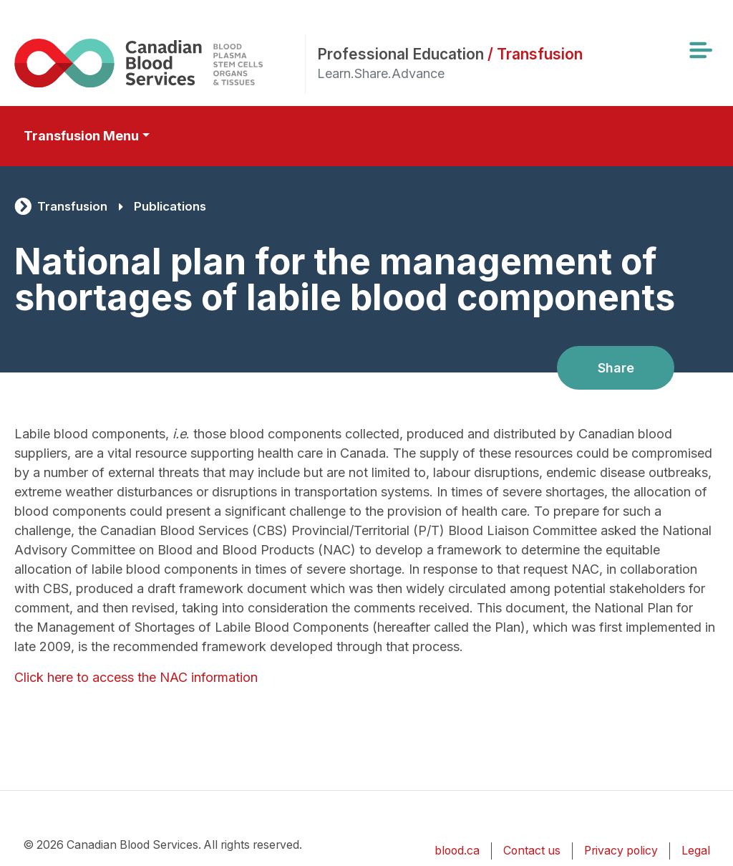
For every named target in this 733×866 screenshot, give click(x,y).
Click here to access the (87, 677)
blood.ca (457, 850)
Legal (695, 850)
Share (616, 367)
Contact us (531, 850)
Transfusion (72, 206)
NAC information (209, 677)
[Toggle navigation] (700, 50)
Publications (170, 206)
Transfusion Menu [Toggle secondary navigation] (81, 135)
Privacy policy (621, 850)
